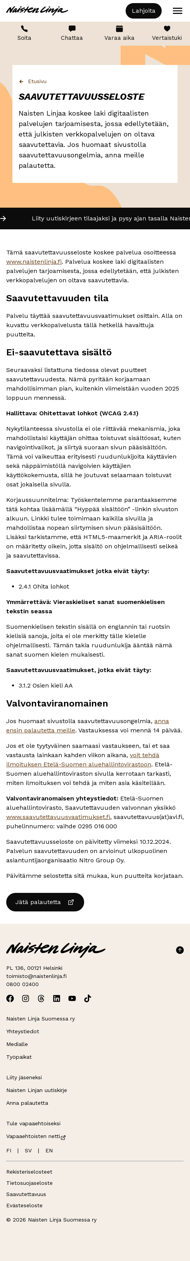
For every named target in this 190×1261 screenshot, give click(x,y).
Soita (24, 33)
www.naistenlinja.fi (34, 261)
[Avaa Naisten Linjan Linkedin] (56, 998)
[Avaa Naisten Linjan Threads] (41, 998)
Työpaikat (19, 1057)
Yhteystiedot (22, 1031)
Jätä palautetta (45, 902)
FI (8, 1150)
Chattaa (72, 33)
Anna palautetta (27, 1103)
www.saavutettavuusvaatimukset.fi (58, 817)
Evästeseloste (24, 1205)
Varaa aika (119, 33)
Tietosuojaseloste (29, 1183)
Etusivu (33, 81)
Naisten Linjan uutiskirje (36, 1090)
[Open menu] (177, 11)
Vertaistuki (167, 33)
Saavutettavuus (26, 1194)
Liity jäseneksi (24, 1077)
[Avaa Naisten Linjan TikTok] (88, 998)
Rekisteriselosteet (29, 1172)
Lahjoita (143, 10)
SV (28, 1150)
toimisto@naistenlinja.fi (36, 976)
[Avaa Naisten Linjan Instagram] (25, 998)
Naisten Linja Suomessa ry (40, 1018)
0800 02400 (22, 984)
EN (49, 1150)
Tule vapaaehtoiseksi (33, 1123)
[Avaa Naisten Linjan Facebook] (10, 998)
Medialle (17, 1044)
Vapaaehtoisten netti (36, 1136)
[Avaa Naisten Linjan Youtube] (72, 998)
